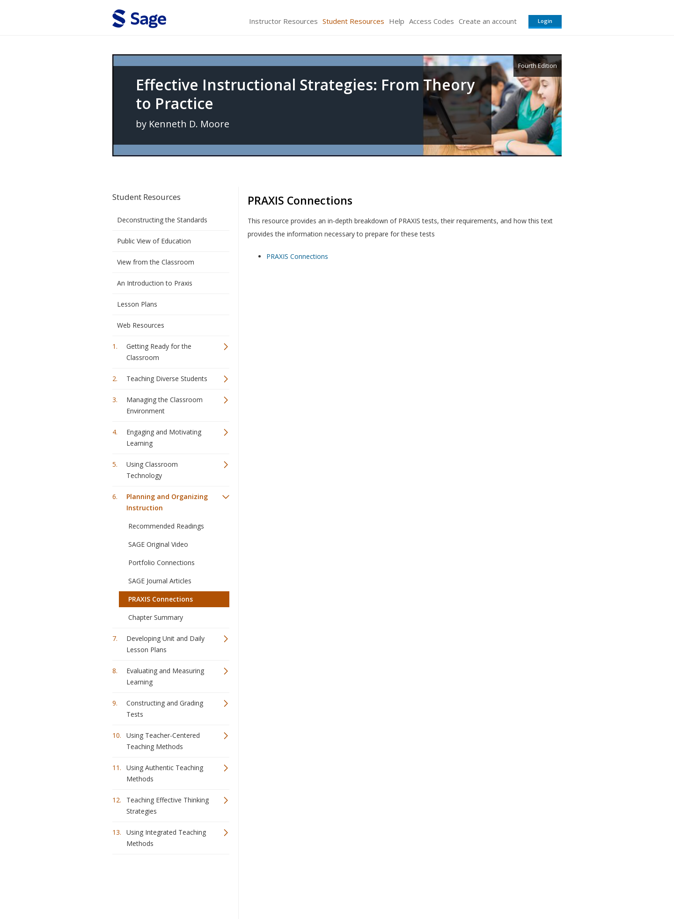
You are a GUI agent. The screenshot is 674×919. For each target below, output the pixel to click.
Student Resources (353, 21)
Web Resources (140, 325)
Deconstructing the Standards (162, 219)
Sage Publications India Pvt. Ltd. (248, 884)
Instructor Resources (283, 21)
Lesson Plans (137, 304)
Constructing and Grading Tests (164, 708)
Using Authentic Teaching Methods (164, 773)
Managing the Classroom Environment (164, 405)
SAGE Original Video (158, 544)
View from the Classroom (155, 261)
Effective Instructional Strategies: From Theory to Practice (305, 94)
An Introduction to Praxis (154, 283)
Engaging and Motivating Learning (163, 437)
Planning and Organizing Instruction (167, 502)
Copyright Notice (447, 884)
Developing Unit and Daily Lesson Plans (165, 644)
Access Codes (431, 21)
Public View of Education (154, 240)
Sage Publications (166, 884)
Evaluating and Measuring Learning (165, 676)
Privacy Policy (499, 884)
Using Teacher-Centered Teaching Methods (163, 741)
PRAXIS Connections (160, 599)
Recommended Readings (166, 526)
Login (545, 20)
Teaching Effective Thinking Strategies (167, 805)
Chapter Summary (155, 617)
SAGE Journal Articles (159, 580)
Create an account (488, 21)
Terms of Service (390, 884)
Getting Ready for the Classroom (158, 352)
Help (396, 21)
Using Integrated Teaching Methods (166, 838)
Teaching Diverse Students (166, 378)
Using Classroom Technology (152, 470)
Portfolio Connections (161, 562)
